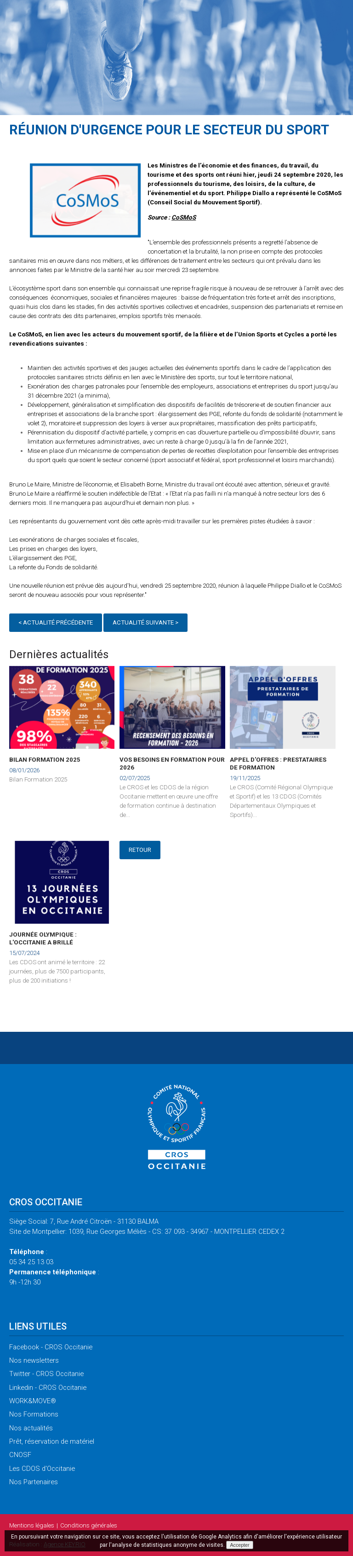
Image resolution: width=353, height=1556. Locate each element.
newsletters (34, 1360)
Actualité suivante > (145, 624)
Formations (33, 1414)
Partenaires (33, 1482)
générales (88, 1525)
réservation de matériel (51, 1441)
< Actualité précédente (55, 624)
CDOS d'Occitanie (42, 1468)
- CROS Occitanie (50, 1347)
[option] (85, 202)
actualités (31, 1428)
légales (31, 1525)
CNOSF (20, 1455)
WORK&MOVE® (32, 1401)
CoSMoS (183, 217)
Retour (140, 849)
